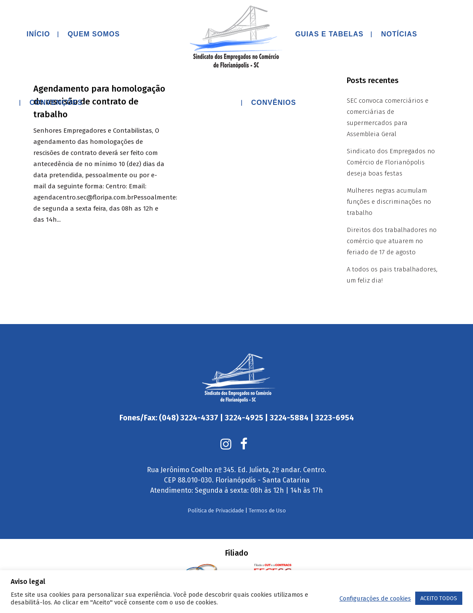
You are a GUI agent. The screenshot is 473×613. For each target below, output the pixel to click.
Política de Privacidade (215, 493)
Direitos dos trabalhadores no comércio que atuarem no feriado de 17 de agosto (392, 241)
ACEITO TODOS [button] (438, 598)
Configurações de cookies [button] (375, 598)
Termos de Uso (267, 493)
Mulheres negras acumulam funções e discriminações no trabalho (389, 202)
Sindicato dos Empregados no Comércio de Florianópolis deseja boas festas (391, 162)
